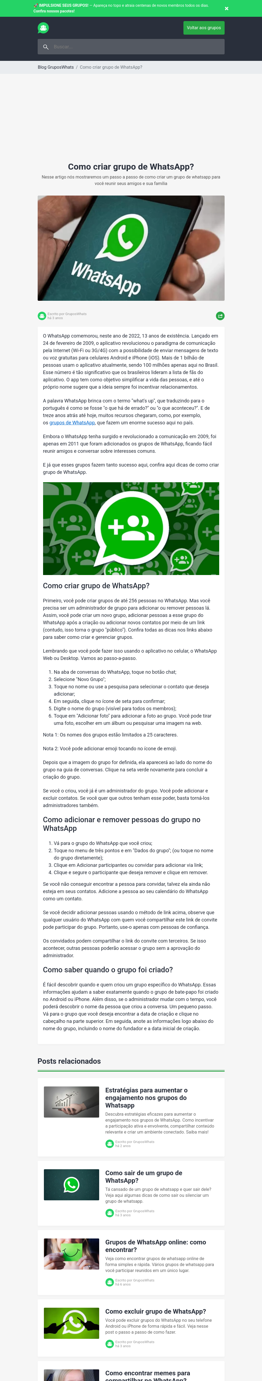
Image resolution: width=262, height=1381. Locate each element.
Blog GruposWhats (56, 67)
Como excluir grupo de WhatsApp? (155, 1311)
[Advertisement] (131, 121)
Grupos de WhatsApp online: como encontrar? (155, 1246)
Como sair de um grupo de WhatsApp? (143, 1176)
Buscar (46, 47)
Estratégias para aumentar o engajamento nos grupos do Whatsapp (146, 1097)
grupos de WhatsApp (72, 422)
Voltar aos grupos (204, 27)
